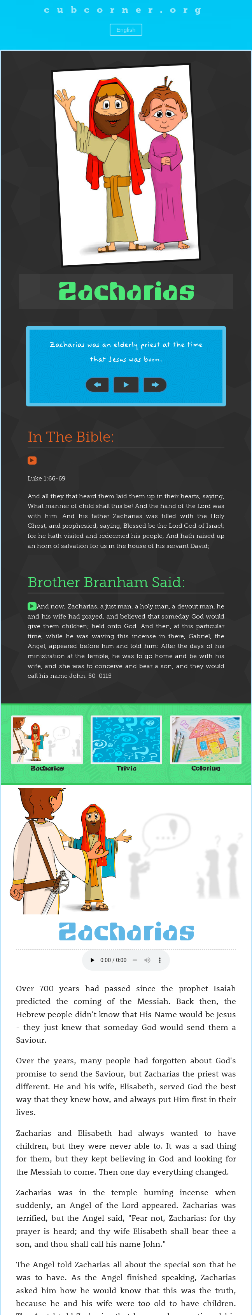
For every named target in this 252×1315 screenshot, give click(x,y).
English (125, 29)
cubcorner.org (126, 9)
